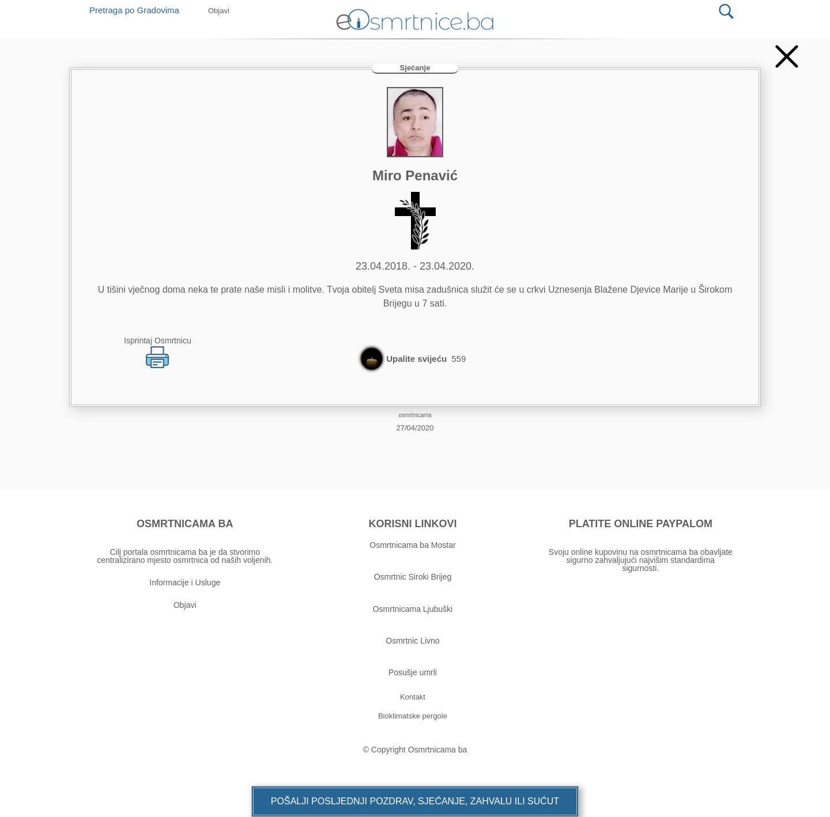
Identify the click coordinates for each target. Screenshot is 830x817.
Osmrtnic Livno (412, 640)
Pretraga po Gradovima (138, 10)
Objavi (185, 605)
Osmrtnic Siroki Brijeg (413, 576)
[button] (415, 801)
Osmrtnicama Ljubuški (413, 609)
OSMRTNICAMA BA (185, 523)
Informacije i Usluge (184, 582)
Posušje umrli (412, 672)
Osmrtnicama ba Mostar (412, 545)
